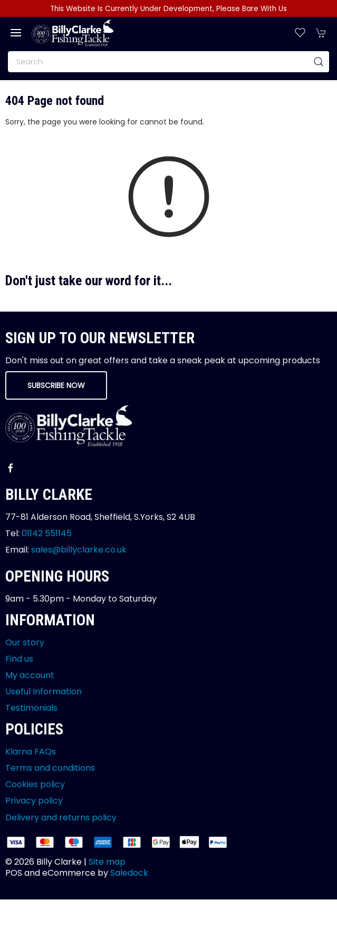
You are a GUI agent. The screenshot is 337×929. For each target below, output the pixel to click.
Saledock (129, 873)
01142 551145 (47, 533)
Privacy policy (34, 801)
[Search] (168, 61)
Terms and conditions (50, 768)
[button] (16, 33)
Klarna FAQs (30, 752)
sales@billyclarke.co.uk (79, 550)
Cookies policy (35, 784)
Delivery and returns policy (61, 817)
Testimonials (31, 708)
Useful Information (43, 691)
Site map (107, 862)
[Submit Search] (318, 61)
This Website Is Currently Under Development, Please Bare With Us (168, 9)
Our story (24, 642)
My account (29, 675)
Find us (19, 659)
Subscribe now (56, 385)
